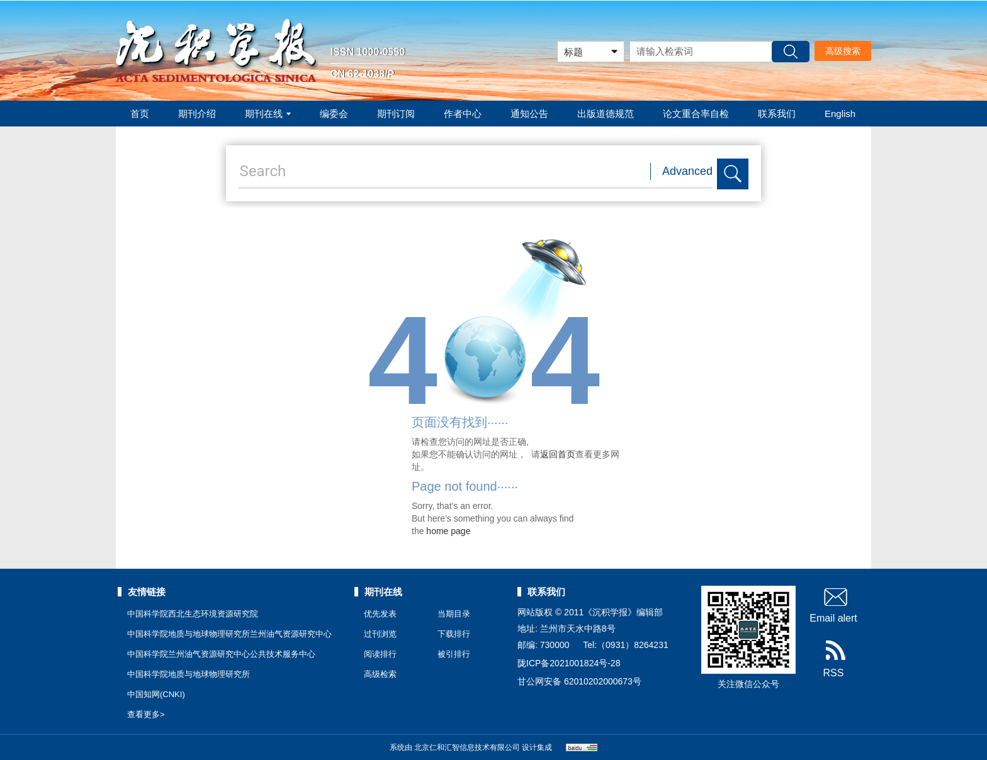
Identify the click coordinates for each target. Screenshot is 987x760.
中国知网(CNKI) (156, 694)
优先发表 (380, 613)
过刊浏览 (380, 634)
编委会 (334, 113)
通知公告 (529, 113)
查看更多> (146, 714)
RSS (833, 659)
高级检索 (380, 674)
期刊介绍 (197, 113)
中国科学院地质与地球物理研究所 (188, 674)
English (840, 113)
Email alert (833, 604)
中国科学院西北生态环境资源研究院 (192, 613)
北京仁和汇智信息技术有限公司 (467, 747)
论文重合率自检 (696, 113)
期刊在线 (268, 113)
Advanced (687, 171)
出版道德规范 (605, 113)
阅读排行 (380, 654)
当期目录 (453, 613)
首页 (139, 113)
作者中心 (463, 113)
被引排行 (453, 654)
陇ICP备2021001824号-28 (568, 663)
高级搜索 (842, 51)
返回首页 (557, 454)
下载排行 (453, 634)
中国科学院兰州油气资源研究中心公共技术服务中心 (221, 654)
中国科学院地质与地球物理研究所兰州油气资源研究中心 (229, 634)
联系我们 (777, 113)
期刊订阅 (396, 113)
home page (448, 531)
